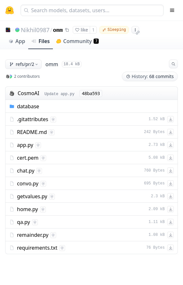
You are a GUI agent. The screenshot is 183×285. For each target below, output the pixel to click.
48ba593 (91, 93)
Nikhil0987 (35, 30)
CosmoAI (28, 93)
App (16, 41)
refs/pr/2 (24, 64)
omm (58, 30)
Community (77, 41)
